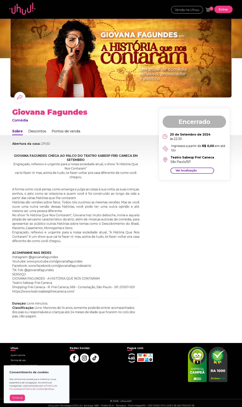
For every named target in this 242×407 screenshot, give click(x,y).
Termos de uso (18, 360)
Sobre (17, 131)
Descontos (37, 131)
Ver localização (186, 170)
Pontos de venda (66, 131)
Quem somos (18, 355)
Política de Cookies (34, 388)
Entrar (223, 9)
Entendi (17, 397)
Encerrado (194, 121)
